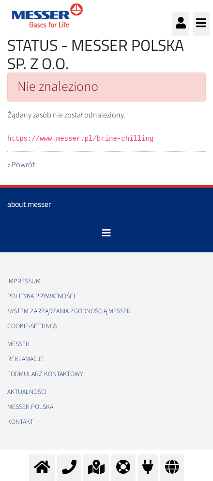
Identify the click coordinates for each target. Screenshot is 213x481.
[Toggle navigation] (106, 233)
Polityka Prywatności (41, 296)
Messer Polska (30, 407)
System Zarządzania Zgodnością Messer (69, 311)
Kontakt (20, 422)
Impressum (24, 281)
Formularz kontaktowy (45, 374)
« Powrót (21, 165)
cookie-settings (32, 326)
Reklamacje (25, 359)
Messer (18, 344)
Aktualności (26, 392)
